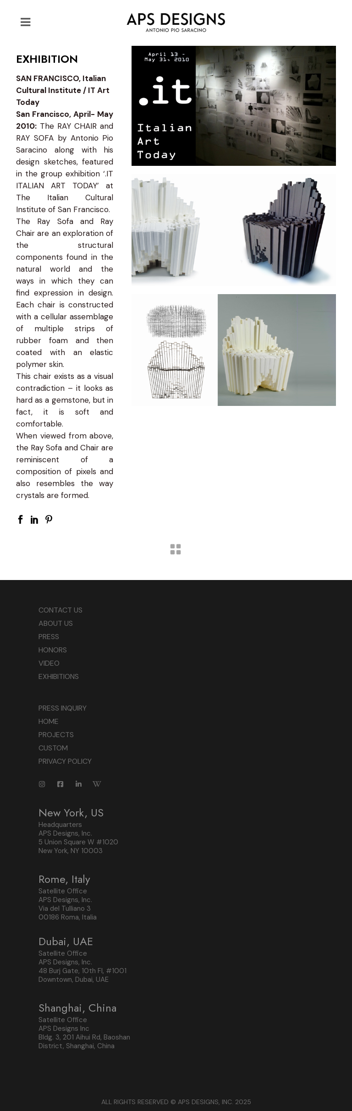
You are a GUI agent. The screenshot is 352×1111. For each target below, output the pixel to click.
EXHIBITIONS (58, 676)
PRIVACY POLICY (65, 761)
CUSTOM (53, 748)
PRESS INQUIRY (62, 708)
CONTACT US (60, 610)
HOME (48, 721)
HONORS (52, 650)
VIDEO (49, 663)
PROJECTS (56, 734)
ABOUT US (55, 623)
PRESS (48, 636)
